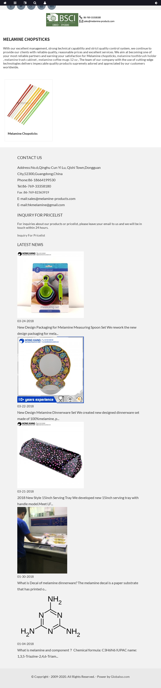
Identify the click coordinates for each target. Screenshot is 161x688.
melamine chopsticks (22, 133)
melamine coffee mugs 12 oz (58, 59)
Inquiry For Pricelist (31, 235)
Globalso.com (120, 676)
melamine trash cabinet (20, 59)
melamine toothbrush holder (137, 56)
